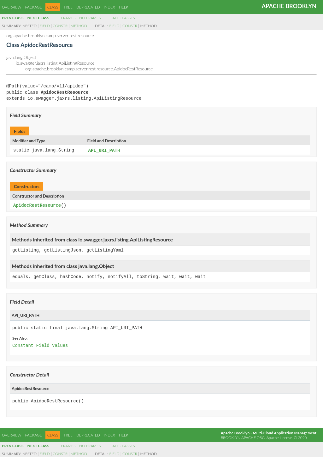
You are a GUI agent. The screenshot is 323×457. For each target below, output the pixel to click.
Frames (68, 17)
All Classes (123, 17)
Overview (11, 7)
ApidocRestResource (37, 205)
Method (79, 25)
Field (45, 25)
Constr (60, 25)
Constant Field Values (40, 345)
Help (123, 7)
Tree (68, 7)
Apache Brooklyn (289, 6)
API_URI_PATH (104, 150)
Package (33, 7)
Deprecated (88, 7)
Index (109, 7)
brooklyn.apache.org (243, 437)
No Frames (90, 17)
